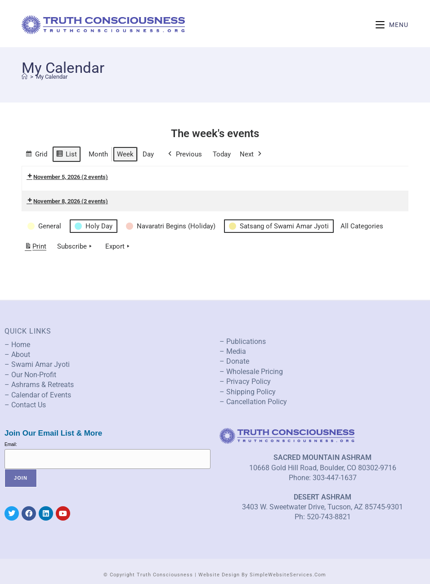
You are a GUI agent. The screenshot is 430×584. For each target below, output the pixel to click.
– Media (232, 351)
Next (251, 154)
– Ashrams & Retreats (39, 384)
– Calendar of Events (37, 395)
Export (118, 246)
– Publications (242, 341)
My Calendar (51, 76)
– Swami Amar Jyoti (37, 364)
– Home (17, 344)
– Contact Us (25, 405)
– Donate (234, 361)
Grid (36, 155)
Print (35, 248)
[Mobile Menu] (392, 24)
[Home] (24, 76)
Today (222, 154)
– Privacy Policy (245, 381)
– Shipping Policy (247, 392)
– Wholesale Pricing (251, 371)
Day (148, 154)
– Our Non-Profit (30, 374)
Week (125, 154)
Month (98, 154)
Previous (184, 154)
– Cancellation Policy (253, 401)
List (66, 155)
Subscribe (75, 246)
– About (17, 354)
